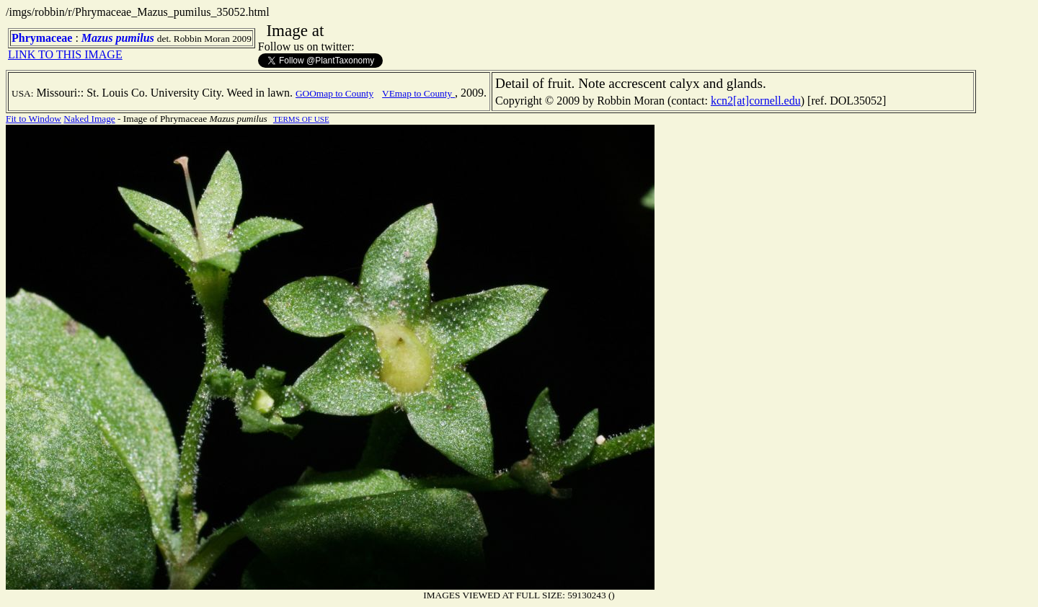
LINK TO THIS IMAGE (65, 54)
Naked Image (89, 118)
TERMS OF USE (301, 119)
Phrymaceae (42, 38)
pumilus (134, 38)
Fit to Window (33, 118)
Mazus (97, 38)
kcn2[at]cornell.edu (756, 100)
